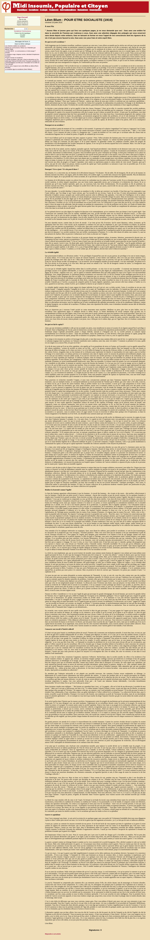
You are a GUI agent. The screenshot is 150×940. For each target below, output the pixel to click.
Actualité (22, 35)
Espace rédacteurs (22, 24)
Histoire (22, 37)
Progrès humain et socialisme (14, 57)
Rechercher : (9, 29)
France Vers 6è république (22, 33)
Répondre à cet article (53, 934)
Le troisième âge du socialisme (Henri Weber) (18, 69)
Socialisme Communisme (22, 31)
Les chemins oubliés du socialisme (15, 46)
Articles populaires (22, 21)
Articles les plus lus (22, 23)
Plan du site (22, 19)
